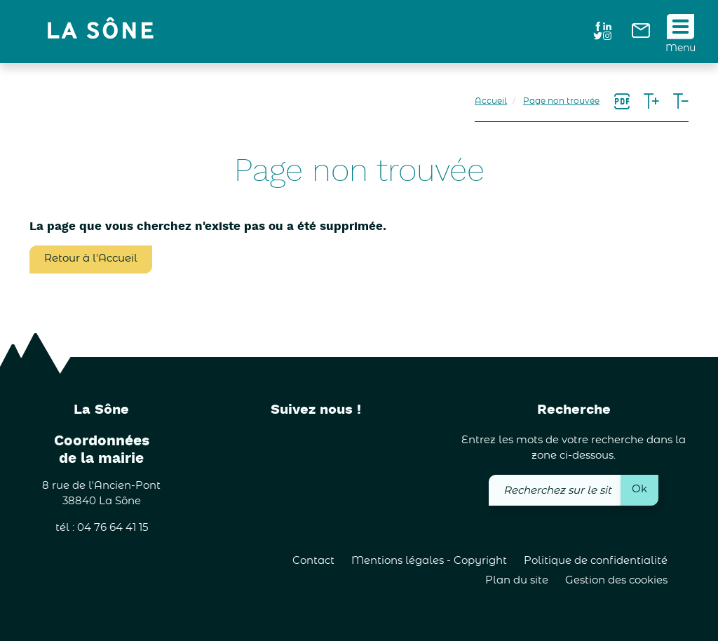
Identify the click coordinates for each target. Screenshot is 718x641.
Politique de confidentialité (596, 560)
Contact (313, 560)
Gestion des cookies (616, 580)
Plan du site (516, 580)
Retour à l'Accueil (90, 258)
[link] (641, 34)
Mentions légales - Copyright (429, 560)
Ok (639, 489)
